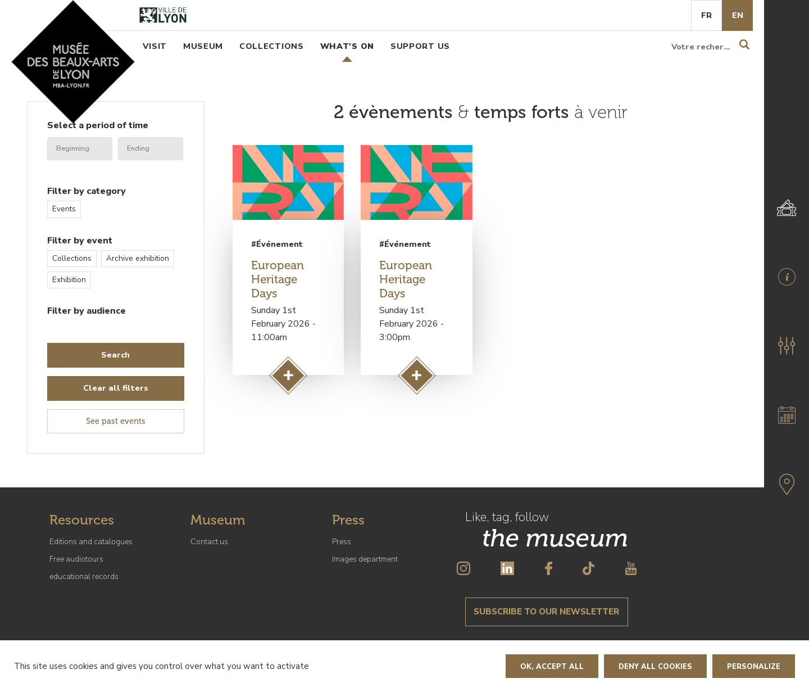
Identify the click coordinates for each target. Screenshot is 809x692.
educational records (84, 576)
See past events (116, 421)
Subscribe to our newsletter (546, 611)
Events (64, 208)
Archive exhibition (137, 258)
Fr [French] (706, 15)
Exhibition (69, 279)
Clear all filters (115, 388)
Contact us (209, 541)
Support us (420, 46)
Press (341, 541)
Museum (203, 46)
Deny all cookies (655, 667)
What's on (347, 46)
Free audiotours (76, 559)
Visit (155, 46)
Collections (271, 46)
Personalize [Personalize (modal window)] (753, 667)
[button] (786, 346)
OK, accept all (552, 667)
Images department (365, 559)
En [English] (737, 15)
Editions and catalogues (91, 541)
